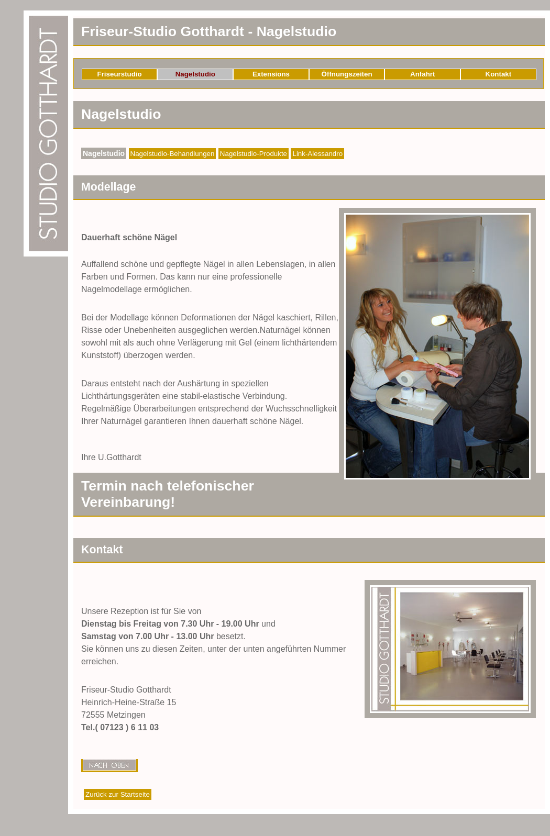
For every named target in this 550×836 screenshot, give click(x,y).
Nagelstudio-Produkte (253, 154)
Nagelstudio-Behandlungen (172, 154)
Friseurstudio (119, 74)
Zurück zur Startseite (117, 794)
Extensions (271, 74)
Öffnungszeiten (347, 74)
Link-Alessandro (317, 154)
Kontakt (499, 74)
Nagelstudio (195, 74)
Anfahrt (422, 74)
